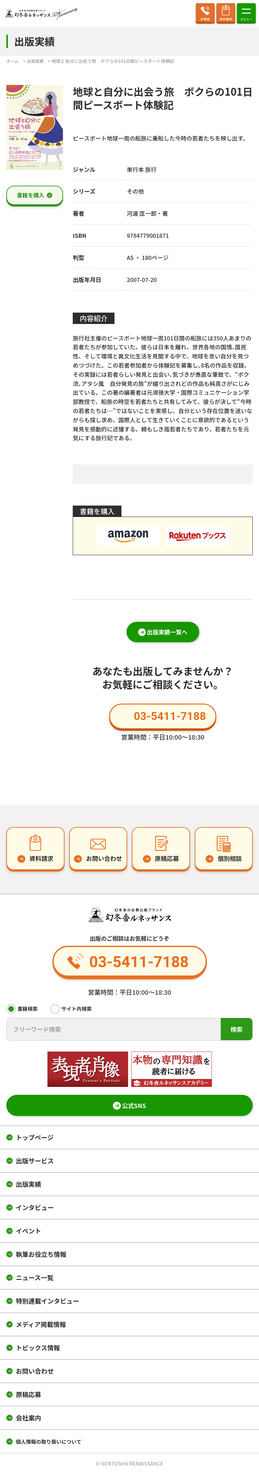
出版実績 (28, 1185)
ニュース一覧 (34, 1278)
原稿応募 (28, 1395)
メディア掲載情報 (41, 1325)
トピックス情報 (38, 1348)
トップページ (35, 1138)
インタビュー (35, 1208)
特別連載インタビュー (47, 1302)
